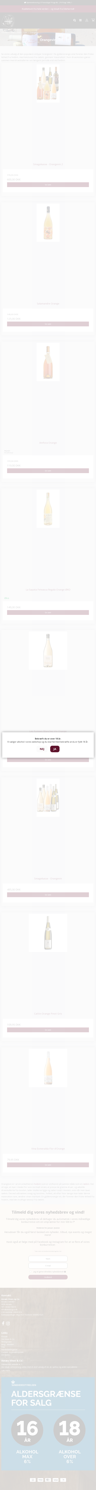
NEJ (42, 749)
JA (54, 749)
